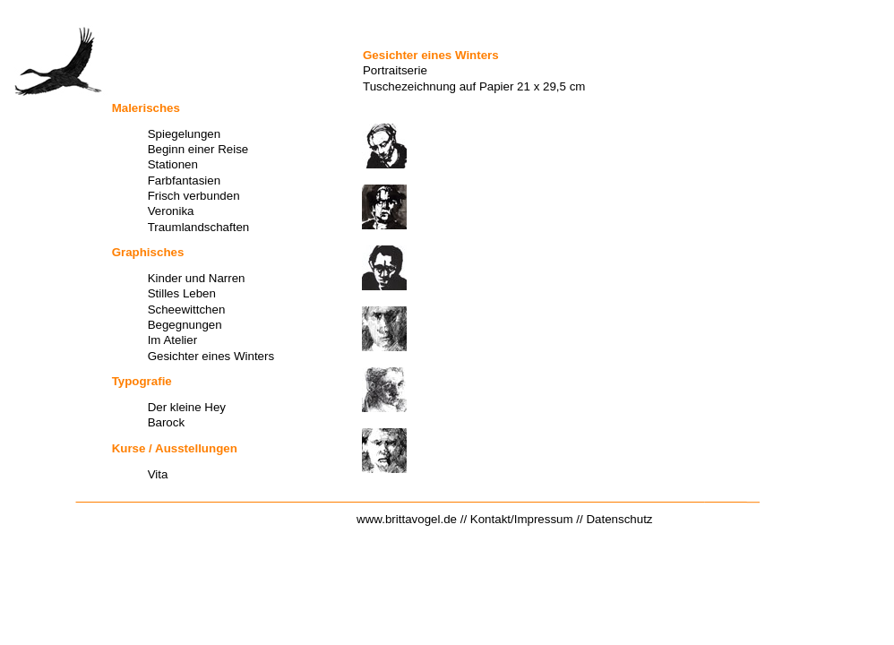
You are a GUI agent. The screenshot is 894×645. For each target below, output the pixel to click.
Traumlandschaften (199, 227)
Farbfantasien (184, 180)
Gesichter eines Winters (211, 356)
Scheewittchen (187, 309)
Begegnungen (185, 324)
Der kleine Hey (187, 407)
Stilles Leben (182, 293)
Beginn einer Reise (198, 149)
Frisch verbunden (194, 195)
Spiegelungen (184, 134)
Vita (158, 474)
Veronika (171, 211)
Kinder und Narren (196, 278)
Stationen (173, 164)
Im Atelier (173, 340)
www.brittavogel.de (407, 519)
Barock (166, 422)
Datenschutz (619, 519)
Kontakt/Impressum (521, 519)
